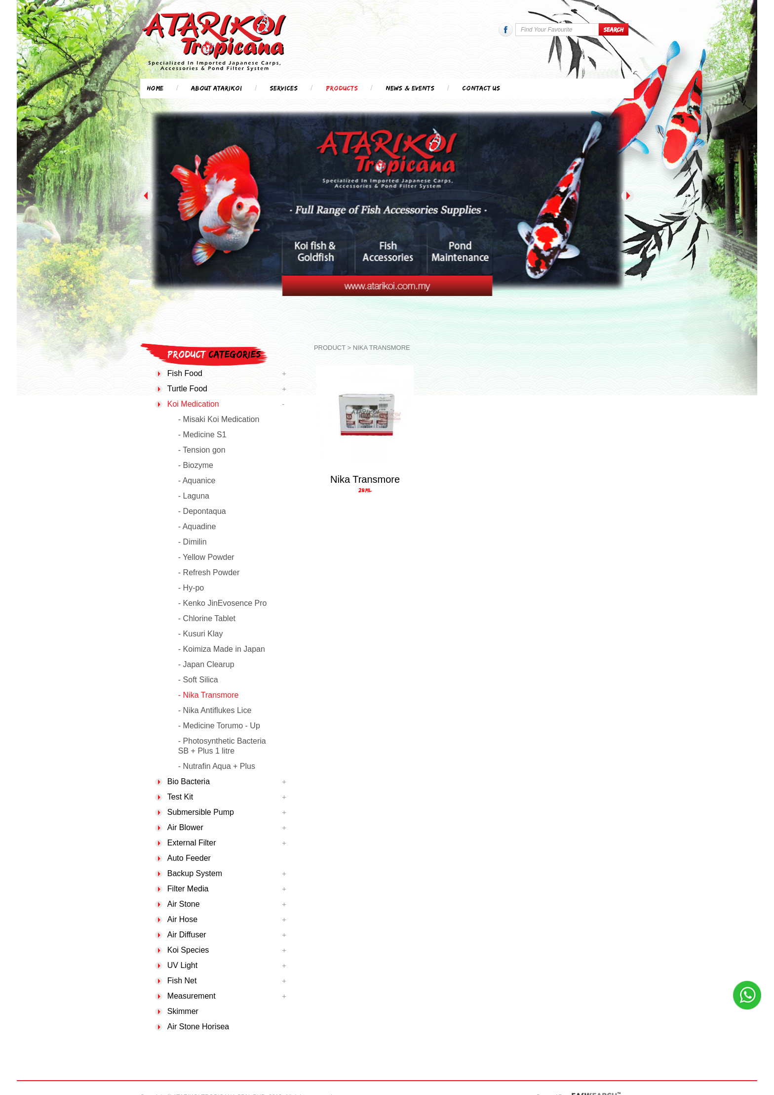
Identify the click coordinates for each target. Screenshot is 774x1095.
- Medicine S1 (202, 434)
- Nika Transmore (208, 695)
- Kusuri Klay (200, 634)
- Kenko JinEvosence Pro (222, 603)
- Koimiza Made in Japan (221, 649)
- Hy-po (191, 588)
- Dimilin (192, 542)
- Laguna (193, 496)
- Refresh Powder (209, 572)
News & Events (410, 88)
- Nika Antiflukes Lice (215, 710)
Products (342, 88)
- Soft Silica (198, 679)
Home (155, 88)
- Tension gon (202, 450)
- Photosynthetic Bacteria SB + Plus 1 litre (222, 746)
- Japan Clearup (206, 664)
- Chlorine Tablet (206, 618)
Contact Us (481, 88)
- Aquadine (197, 526)
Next (627, 196)
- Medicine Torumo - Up (219, 725)
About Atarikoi (216, 88)
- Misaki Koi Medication (219, 419)
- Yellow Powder (206, 557)
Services (284, 88)
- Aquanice (197, 480)
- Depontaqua (202, 511)
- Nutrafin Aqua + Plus (216, 766)
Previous (146, 196)
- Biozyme (195, 465)
